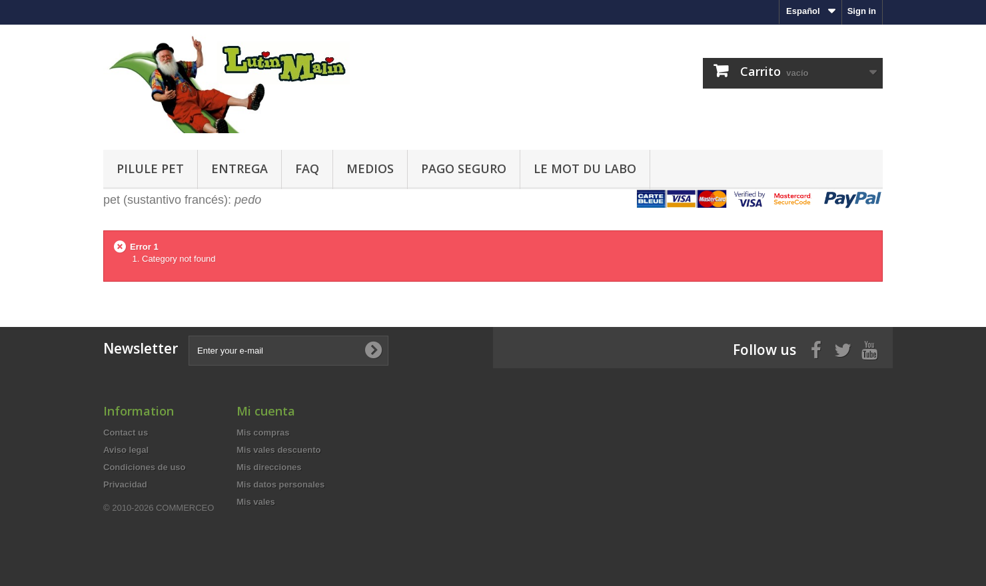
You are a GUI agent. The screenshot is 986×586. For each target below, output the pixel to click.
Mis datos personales (280, 484)
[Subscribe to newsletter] (373, 350)
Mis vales (256, 502)
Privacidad (125, 484)
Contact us (125, 433)
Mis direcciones (269, 467)
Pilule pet (150, 168)
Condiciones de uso (144, 467)
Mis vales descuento (278, 450)
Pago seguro (463, 168)
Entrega (239, 168)
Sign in (861, 11)
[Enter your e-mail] (288, 351)
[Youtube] (869, 349)
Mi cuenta (266, 411)
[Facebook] (816, 349)
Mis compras (263, 433)
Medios (370, 168)
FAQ (307, 168)
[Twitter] (842, 349)
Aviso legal (126, 450)
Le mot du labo (585, 168)
